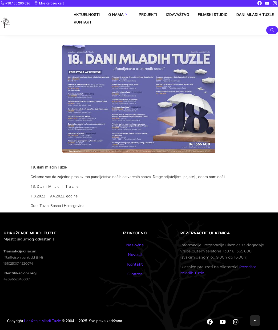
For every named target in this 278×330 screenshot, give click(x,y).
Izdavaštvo (178, 14)
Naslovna (135, 245)
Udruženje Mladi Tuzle (42, 321)
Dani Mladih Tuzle (256, 14)
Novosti (135, 254)
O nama (118, 15)
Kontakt (81, 22)
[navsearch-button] (272, 30)
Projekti (148, 14)
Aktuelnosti (85, 14)
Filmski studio (214, 14)
